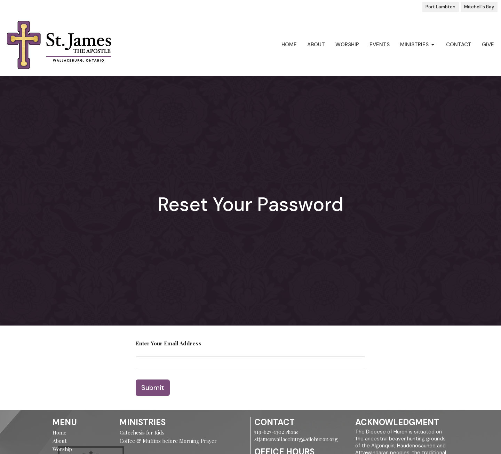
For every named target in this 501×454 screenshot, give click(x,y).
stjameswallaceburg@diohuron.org (296, 439)
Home (289, 44)
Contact (458, 44)
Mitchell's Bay (479, 7)
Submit (152, 387)
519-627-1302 (269, 431)
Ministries (418, 44)
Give (488, 44)
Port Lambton (440, 7)
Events (379, 44)
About (316, 44)
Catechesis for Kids (142, 432)
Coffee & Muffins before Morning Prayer (168, 440)
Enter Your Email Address (168, 343)
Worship (347, 44)
